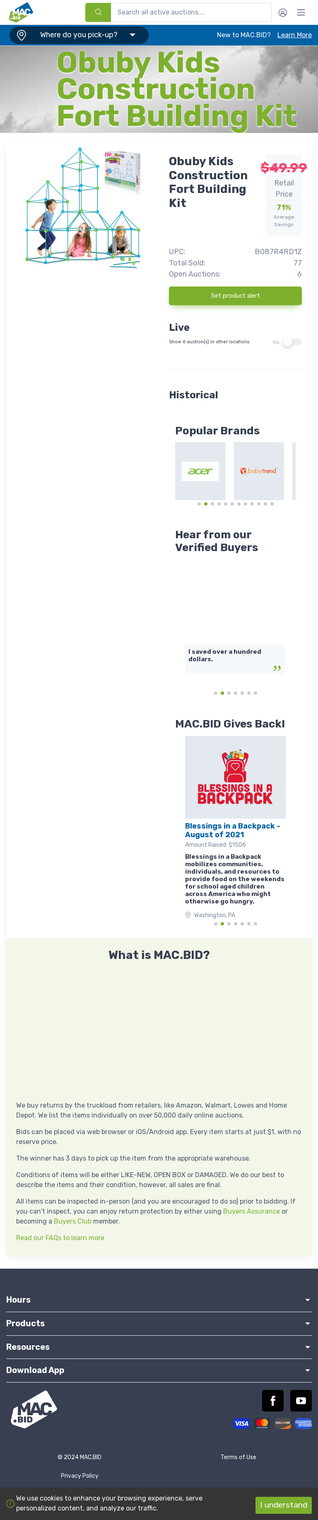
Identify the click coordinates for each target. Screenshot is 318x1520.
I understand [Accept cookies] (283, 1505)
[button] (77, 35)
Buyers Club (73, 1221)
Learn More (294, 35)
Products (159, 1323)
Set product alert (235, 295)
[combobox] (178, 12)
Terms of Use (238, 1457)
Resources (159, 1347)
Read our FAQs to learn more (60, 1238)
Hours (159, 1300)
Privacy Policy (80, 1475)
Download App (159, 1370)
